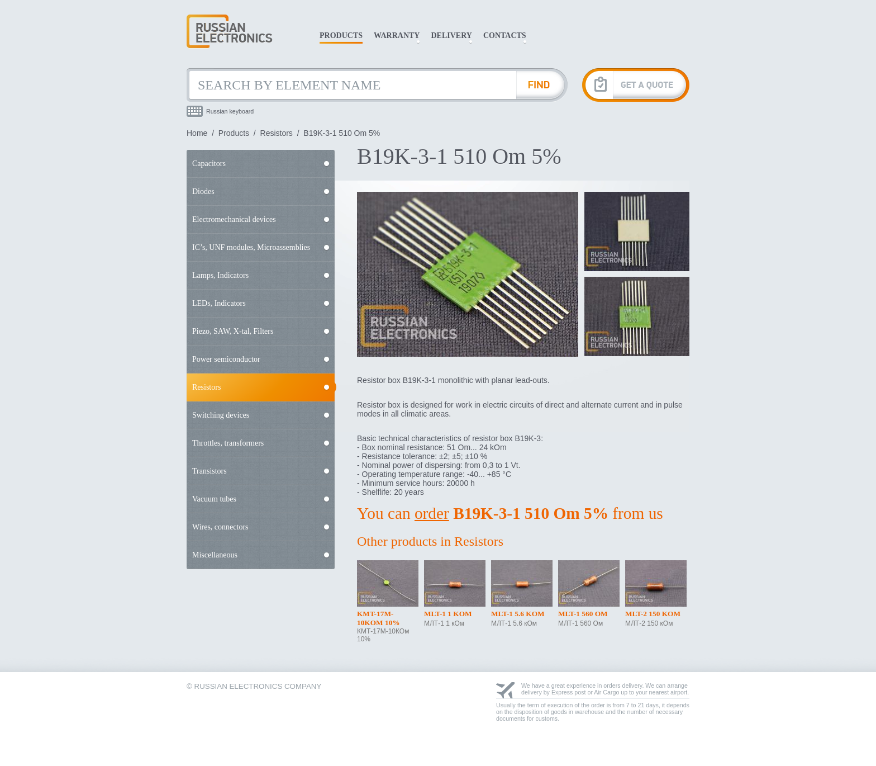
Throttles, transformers (228, 443)
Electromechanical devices (234, 219)
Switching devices (220, 415)
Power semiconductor (226, 359)
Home (197, 133)
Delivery (451, 35)
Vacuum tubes (214, 499)
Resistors (276, 133)
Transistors (209, 471)
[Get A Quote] (635, 85)
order (432, 513)
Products (341, 35)
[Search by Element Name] (351, 85)
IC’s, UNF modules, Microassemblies (251, 247)
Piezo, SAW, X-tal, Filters (232, 331)
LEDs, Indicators (219, 303)
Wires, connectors (220, 527)
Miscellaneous (214, 555)
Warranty (397, 35)
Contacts (504, 35)
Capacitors (209, 163)
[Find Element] (542, 85)
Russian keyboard (230, 111)
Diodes (203, 191)
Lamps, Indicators (220, 275)
